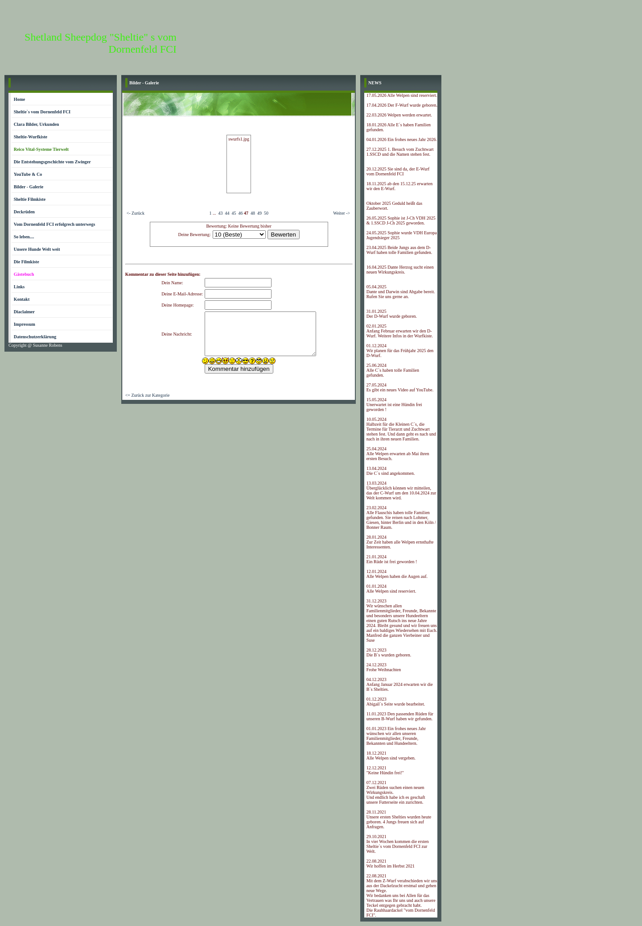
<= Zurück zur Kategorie (147, 395)
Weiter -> (341, 213)
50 (266, 213)
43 (220, 213)
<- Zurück (135, 213)
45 (233, 213)
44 (227, 213)
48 (253, 213)
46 (240, 213)
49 (259, 213)
